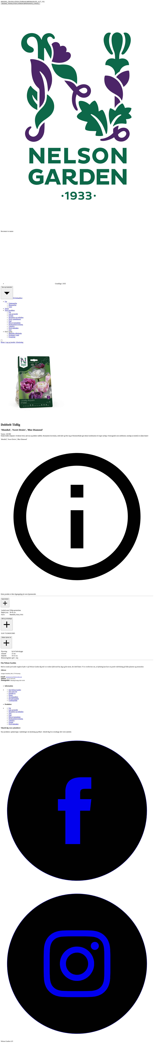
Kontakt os (12, 693)
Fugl (10, 321)
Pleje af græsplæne (15, 323)
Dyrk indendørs (13, 328)
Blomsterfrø (12, 305)
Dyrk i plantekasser (15, 319)
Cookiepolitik (13, 700)
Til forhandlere (17, 298)
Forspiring (12, 337)
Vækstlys (12, 326)
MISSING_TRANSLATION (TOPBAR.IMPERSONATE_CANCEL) (20, 3)
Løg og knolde (13, 314)
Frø (10, 312)
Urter (10, 307)
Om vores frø (13, 691)
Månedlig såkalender (15, 333)
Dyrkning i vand (14, 335)
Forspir (11, 316)
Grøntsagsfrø (13, 303)
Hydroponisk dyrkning (16, 324)
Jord (10, 330)
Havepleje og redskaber (16, 317)
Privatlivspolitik (14, 699)
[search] (1, 340)
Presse (11, 695)
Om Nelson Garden (15, 690)
